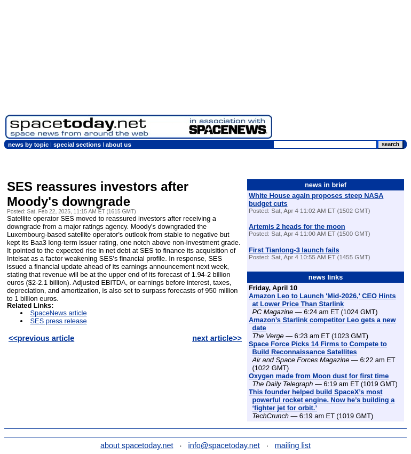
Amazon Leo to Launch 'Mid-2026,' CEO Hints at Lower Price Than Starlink (322, 300)
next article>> (217, 338)
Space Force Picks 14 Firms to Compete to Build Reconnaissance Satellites (318, 348)
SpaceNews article (58, 313)
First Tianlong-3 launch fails (294, 250)
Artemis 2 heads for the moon (297, 226)
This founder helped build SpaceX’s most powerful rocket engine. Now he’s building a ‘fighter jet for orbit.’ (321, 400)
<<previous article (41, 338)
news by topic (28, 144)
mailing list (293, 445)
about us (118, 144)
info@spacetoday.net (224, 445)
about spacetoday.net (136, 445)
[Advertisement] (341, 72)
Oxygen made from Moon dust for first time (319, 376)
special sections (77, 144)
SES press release (58, 321)
